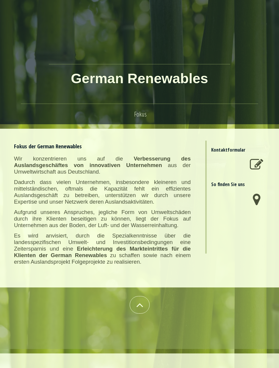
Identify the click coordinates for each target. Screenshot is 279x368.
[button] (140, 305)
